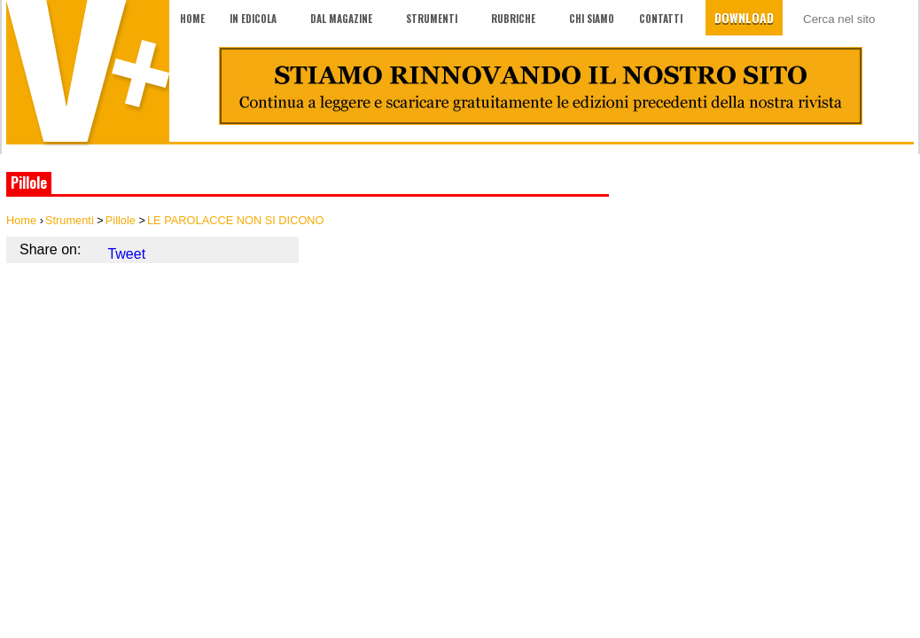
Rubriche (513, 19)
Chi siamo (591, 19)
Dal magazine (341, 19)
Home (192, 19)
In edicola (253, 19)
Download (744, 17)
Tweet (126, 253)
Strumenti (431, 19)
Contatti (660, 19)
